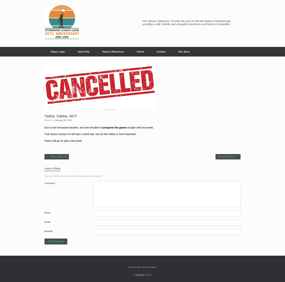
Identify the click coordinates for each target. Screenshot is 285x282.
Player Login (58, 51)
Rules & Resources (113, 51)
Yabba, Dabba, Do (56, 156)
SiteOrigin (139, 275)
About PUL (84, 51)
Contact (161, 51)
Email (47, 222)
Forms (140, 51)
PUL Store (184, 51)
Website (48, 231)
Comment (50, 183)
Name (47, 212)
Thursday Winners (228, 156)
